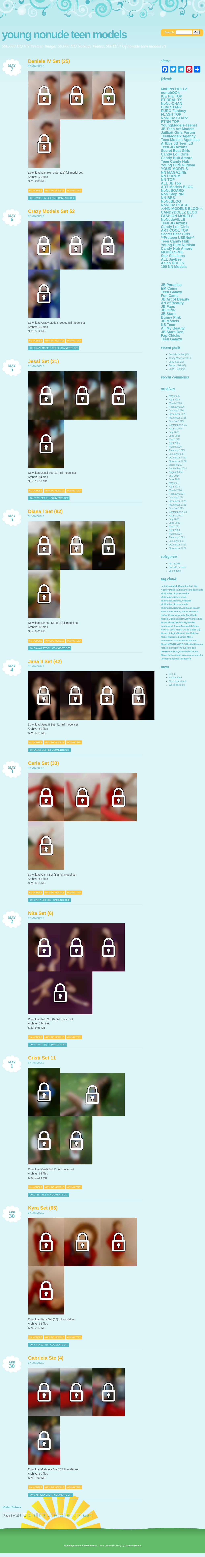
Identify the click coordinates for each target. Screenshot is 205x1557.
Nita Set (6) (40, 913)
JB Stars (168, 314)
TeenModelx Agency (178, 136)
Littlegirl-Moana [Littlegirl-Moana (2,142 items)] (176, 633)
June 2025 (174, 435)
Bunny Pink (171, 317)
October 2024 (176, 464)
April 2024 (174, 486)
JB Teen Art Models (177, 129)
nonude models (54, 190)
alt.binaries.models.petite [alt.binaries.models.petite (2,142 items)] (190, 590)
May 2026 (174, 396)
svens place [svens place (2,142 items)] (188, 655)
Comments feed (177, 681)
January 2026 (176, 410)
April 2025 (174, 443)
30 (68, 1515)
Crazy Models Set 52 (51, 211)
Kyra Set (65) (43, 1208)
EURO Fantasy (173, 111)
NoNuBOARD (172, 191)
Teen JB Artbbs (174, 147)
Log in (172, 674)
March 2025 (175, 446)
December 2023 (177, 501)
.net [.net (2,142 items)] (163, 586)
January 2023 (176, 541)
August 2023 (175, 515)
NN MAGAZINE (173, 172)
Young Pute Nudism (178, 165)
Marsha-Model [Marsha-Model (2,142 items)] (181, 640)
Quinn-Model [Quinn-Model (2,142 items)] (184, 651)
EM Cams (169, 288)
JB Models (170, 321)
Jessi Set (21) (43, 361)
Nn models (35, 190)
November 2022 (177, 548)
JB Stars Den (172, 332)
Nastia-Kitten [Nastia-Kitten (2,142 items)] (193, 644)
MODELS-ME (172, 252)
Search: (170, 32)
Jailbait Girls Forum (178, 133)
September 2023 (178, 512)
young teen (74, 190)
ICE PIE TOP (171, 96)
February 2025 (177, 450)
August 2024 (175, 472)
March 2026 (175, 403)
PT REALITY (171, 100)
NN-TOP (168, 180)
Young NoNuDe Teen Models (64, 34)
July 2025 (174, 432)
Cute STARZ (171, 107)
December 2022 (177, 544)
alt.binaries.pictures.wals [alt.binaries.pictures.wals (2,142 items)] (173, 597)
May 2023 (174, 526)
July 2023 (174, 519)
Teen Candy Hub (175, 162)
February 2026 (177, 406)
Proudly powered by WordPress (80, 1545)
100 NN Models (174, 267)
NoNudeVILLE (173, 220)
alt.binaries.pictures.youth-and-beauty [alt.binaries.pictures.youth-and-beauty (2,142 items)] (180, 608)
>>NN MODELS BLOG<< (182, 209)
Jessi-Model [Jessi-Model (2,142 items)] (176, 629)
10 (55, 1515)
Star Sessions (173, 256)
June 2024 (174, 479)
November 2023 (177, 504)
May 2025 (174, 439)
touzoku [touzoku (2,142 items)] (199, 655)
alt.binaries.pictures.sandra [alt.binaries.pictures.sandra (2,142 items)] (175, 593)
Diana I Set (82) (45, 511)
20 (61, 1515)
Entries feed (175, 677)
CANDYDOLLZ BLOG (179, 212)
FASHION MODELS (177, 216)
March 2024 (175, 490)
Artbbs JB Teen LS (177, 143)
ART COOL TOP (174, 230)
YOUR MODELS (174, 169)
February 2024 (177, 493)
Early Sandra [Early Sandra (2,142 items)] (191, 619)
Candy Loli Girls (175, 154)
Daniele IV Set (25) (49, 61)
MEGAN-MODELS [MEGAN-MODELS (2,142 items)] (177, 644)
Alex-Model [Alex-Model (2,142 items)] (171, 586)
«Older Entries (11, 1507)
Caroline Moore (133, 1545)
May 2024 (174, 483)
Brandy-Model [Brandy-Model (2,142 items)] (181, 611)
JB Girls (168, 310)
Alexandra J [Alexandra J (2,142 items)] (183, 586)
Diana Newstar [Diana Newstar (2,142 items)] (176, 619)
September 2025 (178, 425)
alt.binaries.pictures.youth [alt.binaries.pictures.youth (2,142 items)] (174, 604)
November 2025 (177, 417)
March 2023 (175, 533)
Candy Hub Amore (176, 158)
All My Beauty (173, 328)
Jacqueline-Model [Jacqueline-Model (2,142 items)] (183, 626)
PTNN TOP (170, 122)
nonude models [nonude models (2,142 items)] (188, 648)
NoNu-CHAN (171, 104)
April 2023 (174, 530)
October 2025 (176, 421)
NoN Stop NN (172, 194)
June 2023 (174, 522)
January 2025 (176, 454)
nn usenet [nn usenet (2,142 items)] (174, 648)
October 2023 (176, 508)
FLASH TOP (171, 114)
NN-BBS (168, 198)
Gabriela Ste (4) (45, 1358)
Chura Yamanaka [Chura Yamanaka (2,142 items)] (176, 615)
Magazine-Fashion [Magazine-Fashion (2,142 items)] (177, 637)
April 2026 (174, 399)
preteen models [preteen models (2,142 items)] (169, 651)
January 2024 (176, 497)
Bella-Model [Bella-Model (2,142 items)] (167, 611)
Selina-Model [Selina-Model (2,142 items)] (174, 655)
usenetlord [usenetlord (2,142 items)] (185, 658)
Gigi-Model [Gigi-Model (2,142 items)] (189, 622)
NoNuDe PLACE (174, 205)
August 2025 (175, 428)
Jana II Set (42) (45, 661)
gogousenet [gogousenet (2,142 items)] (167, 626)
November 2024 (177, 461)
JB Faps (168, 307)
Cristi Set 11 (42, 1057)
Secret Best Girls (175, 151)
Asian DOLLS (172, 263)
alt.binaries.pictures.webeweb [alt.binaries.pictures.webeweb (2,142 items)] (176, 600)
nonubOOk (170, 93)
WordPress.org (177, 684)
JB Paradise (171, 285)
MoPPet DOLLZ (174, 89)
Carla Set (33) (43, 763)
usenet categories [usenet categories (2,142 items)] (170, 658)
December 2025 (177, 414)
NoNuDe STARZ (174, 118)
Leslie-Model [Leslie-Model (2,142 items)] (189, 629)
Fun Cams (169, 296)
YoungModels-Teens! (179, 125)
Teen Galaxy (171, 292)
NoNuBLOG (171, 201)
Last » (87, 1515)
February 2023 (177, 537)
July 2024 (174, 475)
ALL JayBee (171, 259)
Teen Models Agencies (180, 140)
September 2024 (178, 468)
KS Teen (168, 325)
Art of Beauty (172, 303)
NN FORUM (170, 176)
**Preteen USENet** (177, 238)
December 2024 (177, 457)
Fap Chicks (170, 336)
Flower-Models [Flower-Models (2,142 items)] (175, 622)
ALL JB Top (171, 183)
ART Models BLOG (177, 187)
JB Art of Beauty (175, 299)
